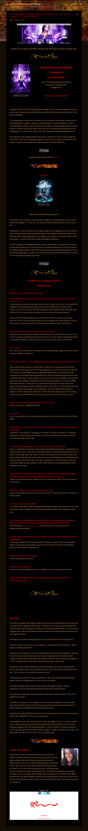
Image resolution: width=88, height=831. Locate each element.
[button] (77, 14)
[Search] (81, 4)
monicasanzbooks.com (31, 526)
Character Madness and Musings (25, 4)
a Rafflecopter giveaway (44, 818)
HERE (55, 157)
